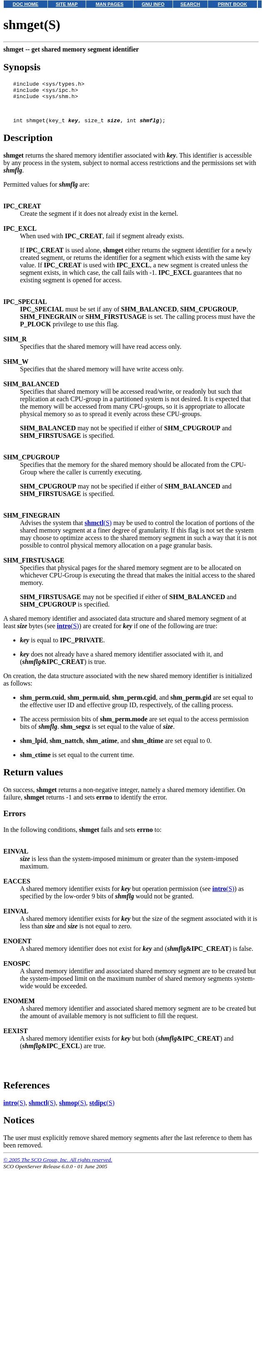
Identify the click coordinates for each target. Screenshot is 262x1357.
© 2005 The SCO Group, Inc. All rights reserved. (57, 1167)
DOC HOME (26, 4)
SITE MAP (67, 4)
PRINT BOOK (232, 4)
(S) (98, 530)
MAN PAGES (110, 4)
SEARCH (190, 4)
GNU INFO (153, 4)
